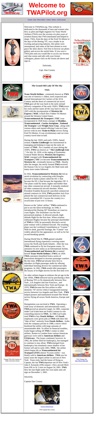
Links (34, 19)
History (54, 19)
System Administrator (47, 406)
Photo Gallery (41, 19)
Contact (48, 19)
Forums (30, 19)
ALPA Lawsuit (61, 19)
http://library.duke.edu (81, 361)
